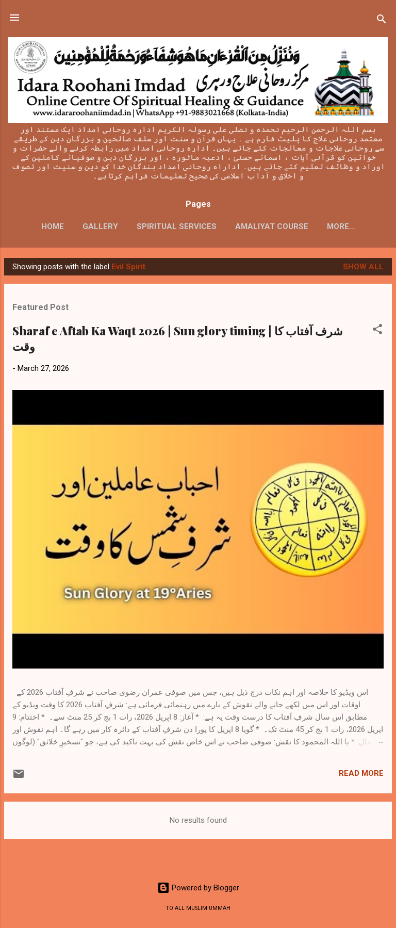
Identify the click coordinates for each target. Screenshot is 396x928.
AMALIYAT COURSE (271, 226)
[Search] (381, 21)
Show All (363, 266)
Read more (361, 773)
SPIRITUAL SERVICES (177, 226)
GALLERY (100, 226)
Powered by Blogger (198, 887)
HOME (52, 226)
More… (341, 226)
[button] (377, 331)
